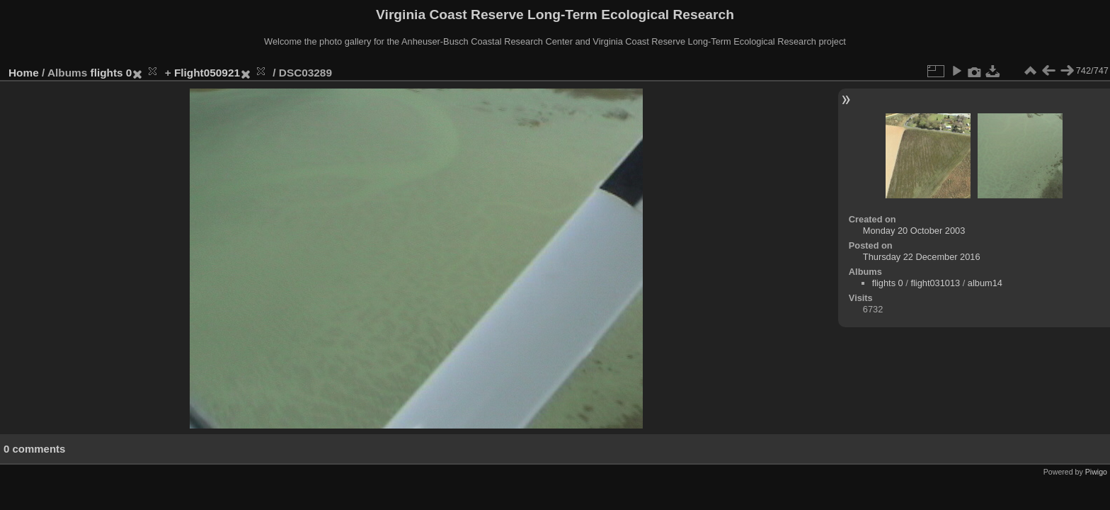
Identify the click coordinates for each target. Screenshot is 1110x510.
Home (23, 73)
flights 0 (111, 73)
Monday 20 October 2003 (914, 230)
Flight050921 (207, 73)
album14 (985, 283)
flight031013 (935, 283)
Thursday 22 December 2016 (921, 256)
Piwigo (1096, 472)
